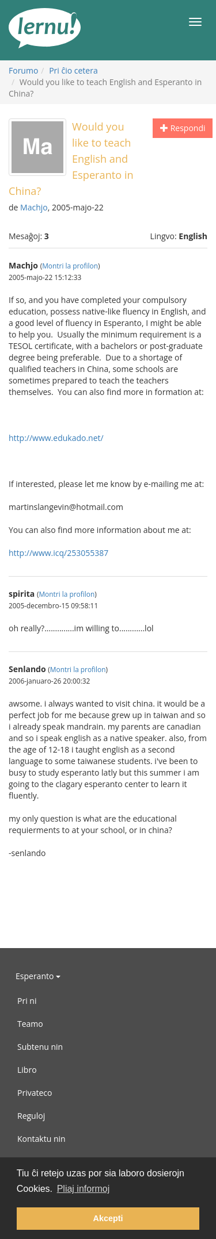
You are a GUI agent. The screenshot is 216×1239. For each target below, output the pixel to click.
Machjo (34, 207)
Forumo (23, 70)
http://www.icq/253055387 (58, 552)
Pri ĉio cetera (73, 70)
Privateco (34, 1092)
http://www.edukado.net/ (56, 437)
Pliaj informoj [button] (83, 1189)
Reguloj (31, 1115)
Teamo (30, 1023)
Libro (27, 1069)
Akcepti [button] (108, 1218)
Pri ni (26, 1000)
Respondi (182, 127)
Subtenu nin (40, 1046)
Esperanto (38, 976)
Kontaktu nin (41, 1138)
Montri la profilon (70, 265)
